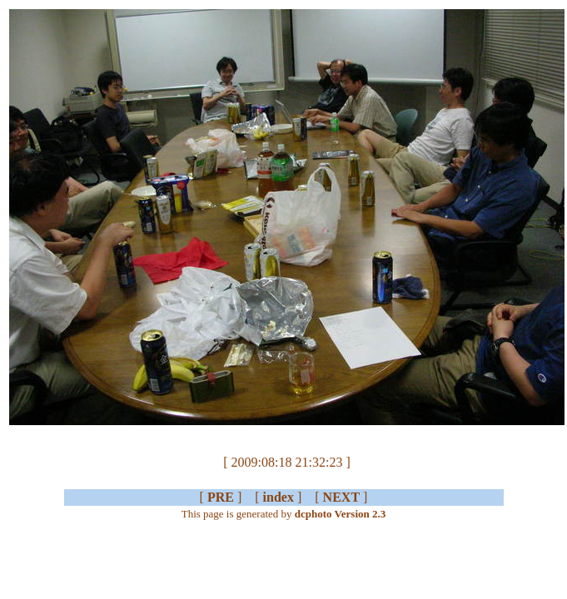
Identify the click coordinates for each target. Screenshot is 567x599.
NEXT (341, 497)
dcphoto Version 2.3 (340, 513)
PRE (220, 497)
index (278, 497)
